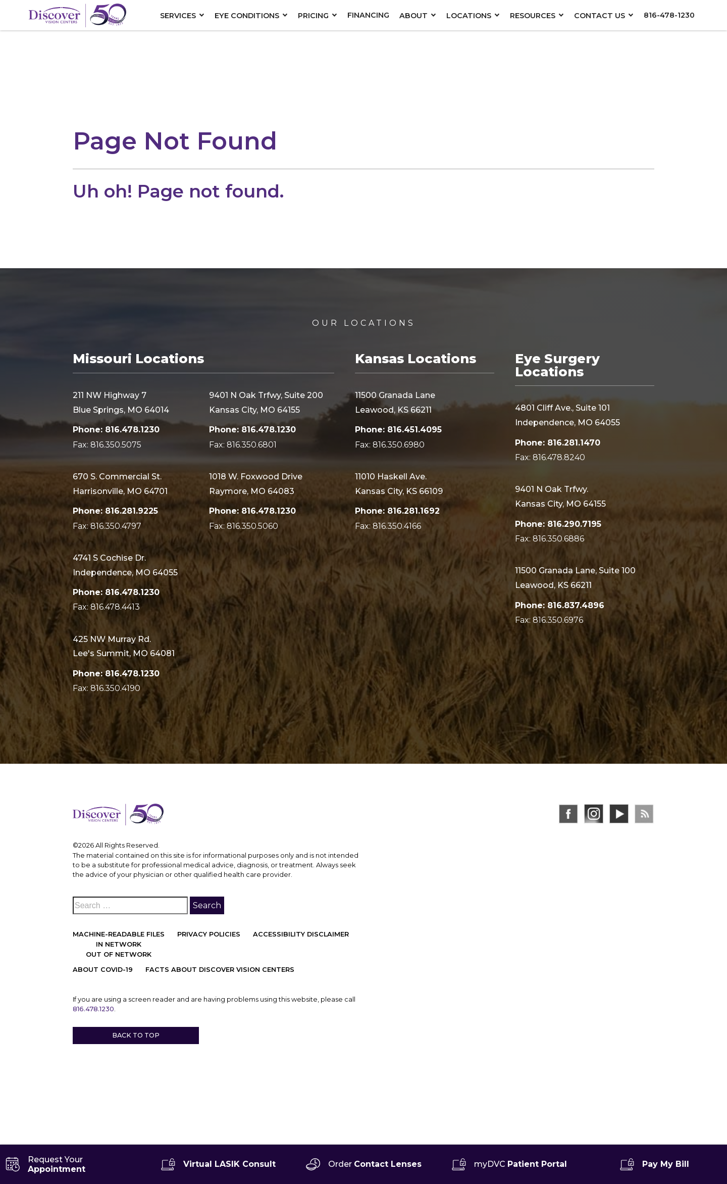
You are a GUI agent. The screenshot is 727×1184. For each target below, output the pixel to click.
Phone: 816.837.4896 (559, 605)
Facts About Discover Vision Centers (219, 969)
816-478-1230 (669, 15)
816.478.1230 (93, 1009)
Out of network (118, 954)
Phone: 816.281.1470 (557, 443)
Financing (368, 15)
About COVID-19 (103, 969)
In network (118, 944)
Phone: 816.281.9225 (115, 511)
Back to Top (136, 1035)
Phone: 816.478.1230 (116, 429)
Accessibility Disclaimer (301, 934)
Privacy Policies (208, 934)
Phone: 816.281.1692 (397, 511)
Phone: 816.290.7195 (558, 524)
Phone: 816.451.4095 (398, 429)
